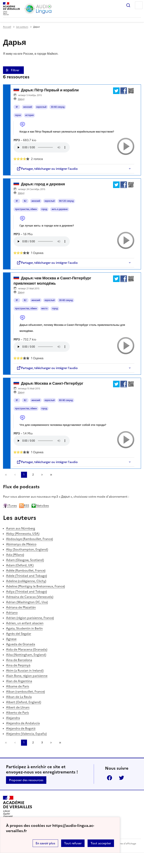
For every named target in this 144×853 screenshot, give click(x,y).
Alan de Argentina (19, 681)
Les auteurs (22, 27)
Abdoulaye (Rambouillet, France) (29, 539)
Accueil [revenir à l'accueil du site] (7, 27)
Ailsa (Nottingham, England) (26, 654)
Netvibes (40, 505)
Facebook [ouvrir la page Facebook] (109, 777)
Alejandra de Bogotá (20, 728)
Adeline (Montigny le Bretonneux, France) (35, 586)
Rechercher (128, 5)
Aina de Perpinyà (18, 665)
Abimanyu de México (21, 544)
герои (18, 115)
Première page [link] (6, 475)
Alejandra (13, 718)
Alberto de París (17, 712)
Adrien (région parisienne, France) (30, 618)
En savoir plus (45, 843)
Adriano (12, 612)
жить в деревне (60, 209)
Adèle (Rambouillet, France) (25, 570)
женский (27, 107)
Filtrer (15, 70)
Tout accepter (101, 843)
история (29, 115)
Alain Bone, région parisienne (26, 675)
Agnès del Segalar (18, 633)
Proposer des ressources (26, 780)
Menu (138, 5)
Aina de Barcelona (19, 660)
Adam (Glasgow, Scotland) (25, 560)
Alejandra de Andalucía (23, 723)
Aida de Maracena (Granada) (26, 649)
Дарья (21, 99)
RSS (24, 505)
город (44, 209)
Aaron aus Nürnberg (20, 528)
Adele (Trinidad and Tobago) (26, 575)
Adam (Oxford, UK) (20, 565)
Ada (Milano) (15, 554)
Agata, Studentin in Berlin (24, 628)
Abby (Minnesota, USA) (22, 533)
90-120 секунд (66, 201)
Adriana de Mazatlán (21, 607)
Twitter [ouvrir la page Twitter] (121, 777)
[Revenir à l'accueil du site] (17, 806)
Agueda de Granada (20, 644)
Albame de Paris (17, 686)
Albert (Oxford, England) (23, 702)
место (44, 308)
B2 (25, 201)
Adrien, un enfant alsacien (25, 623)
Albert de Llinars (17, 707)
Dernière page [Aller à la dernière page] (51, 475)
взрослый (41, 107)
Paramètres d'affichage (123, 843)
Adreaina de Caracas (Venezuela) (29, 596)
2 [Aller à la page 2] (33, 475)
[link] (15, 475)
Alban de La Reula (19, 697)
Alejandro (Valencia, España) (26, 733)
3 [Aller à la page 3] (42, 743)
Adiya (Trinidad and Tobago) (26, 591)
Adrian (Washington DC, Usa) (27, 602)
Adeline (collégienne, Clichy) (26, 581)
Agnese (11, 639)
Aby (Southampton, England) (27, 549)
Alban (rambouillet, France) (25, 691)
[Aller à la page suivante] (42, 475)
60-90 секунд (66, 400)
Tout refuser (73, 843)
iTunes (10, 505)
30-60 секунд (57, 107)
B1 (17, 107)
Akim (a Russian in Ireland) (25, 670)
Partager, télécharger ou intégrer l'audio (47, 168)
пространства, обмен (26, 209)
